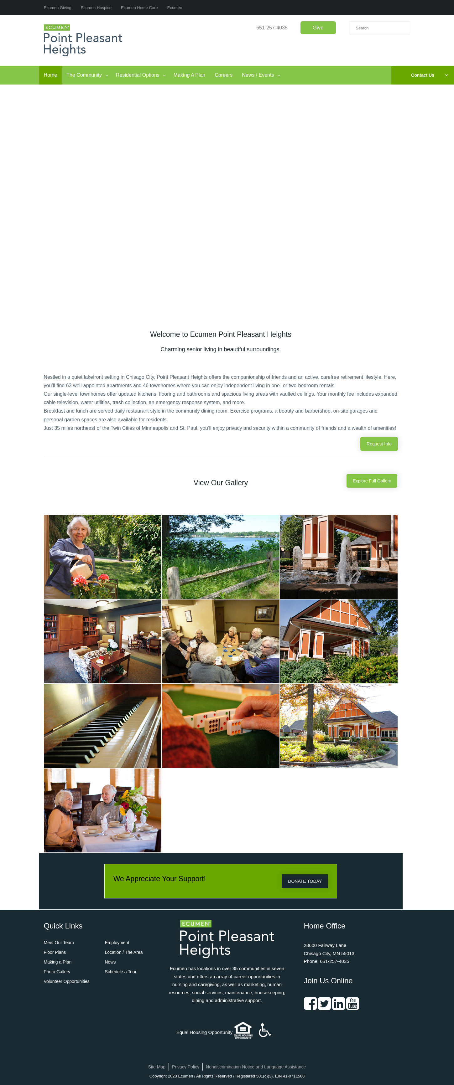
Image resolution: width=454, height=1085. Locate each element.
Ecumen (174, 7)
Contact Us (422, 75)
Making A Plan (189, 75)
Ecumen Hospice (96, 7)
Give (318, 28)
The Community (84, 75)
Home (50, 75)
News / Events (258, 75)
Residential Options (137, 75)
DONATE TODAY (305, 881)
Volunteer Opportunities (67, 981)
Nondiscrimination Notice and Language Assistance (256, 1066)
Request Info (379, 443)
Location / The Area (124, 952)
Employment (117, 942)
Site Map (156, 1066)
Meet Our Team (59, 942)
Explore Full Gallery (372, 480)
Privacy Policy (185, 1066)
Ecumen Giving (57, 7)
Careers (223, 75)
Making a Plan (58, 961)
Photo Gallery (57, 971)
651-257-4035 (272, 27)
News (110, 961)
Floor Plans (55, 952)
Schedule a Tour (121, 971)
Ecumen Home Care (139, 7)
